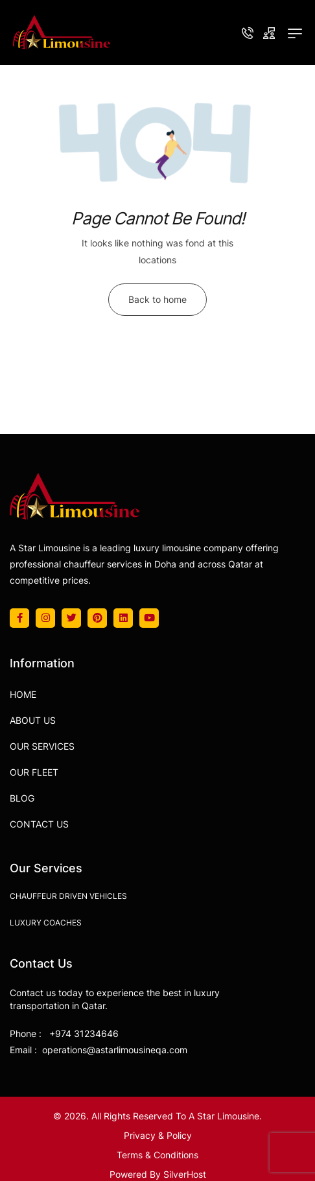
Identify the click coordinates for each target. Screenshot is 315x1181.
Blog (22, 798)
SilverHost (184, 1174)
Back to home (157, 299)
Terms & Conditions (157, 1154)
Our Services (42, 746)
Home (23, 694)
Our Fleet (34, 772)
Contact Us (39, 823)
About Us (33, 720)
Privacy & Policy (158, 1135)
